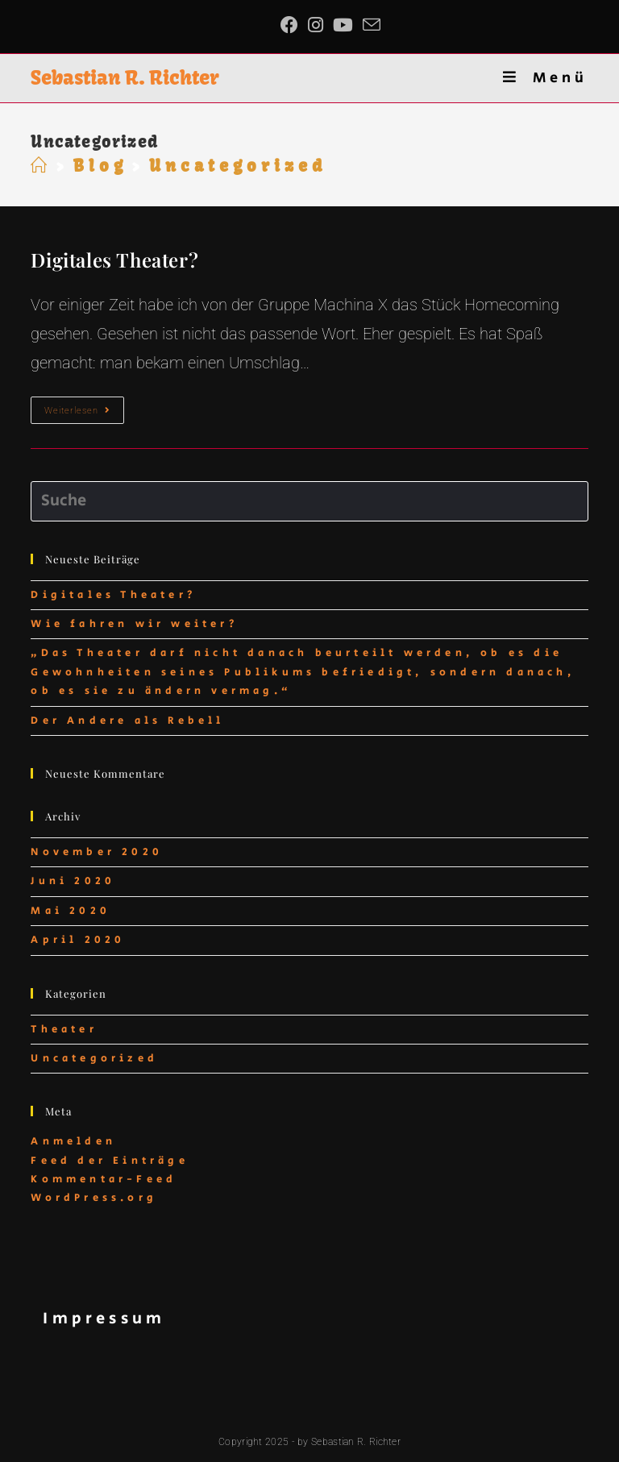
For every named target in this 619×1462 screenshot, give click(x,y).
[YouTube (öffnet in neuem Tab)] (343, 25)
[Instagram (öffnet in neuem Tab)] (315, 25)
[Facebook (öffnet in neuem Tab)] (291, 25)
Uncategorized (94, 1058)
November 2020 (97, 852)
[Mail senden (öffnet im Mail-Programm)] (371, 25)
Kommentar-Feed (104, 1179)
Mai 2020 (70, 911)
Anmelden (73, 1141)
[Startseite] (41, 166)
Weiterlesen (84, 414)
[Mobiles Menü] (545, 78)
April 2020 (78, 940)
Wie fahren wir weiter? (134, 624)
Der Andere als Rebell (127, 721)
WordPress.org (94, 1198)
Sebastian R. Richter (125, 77)
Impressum (104, 1319)
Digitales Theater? (114, 259)
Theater (64, 1029)
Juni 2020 (73, 881)
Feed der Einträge (109, 1161)
